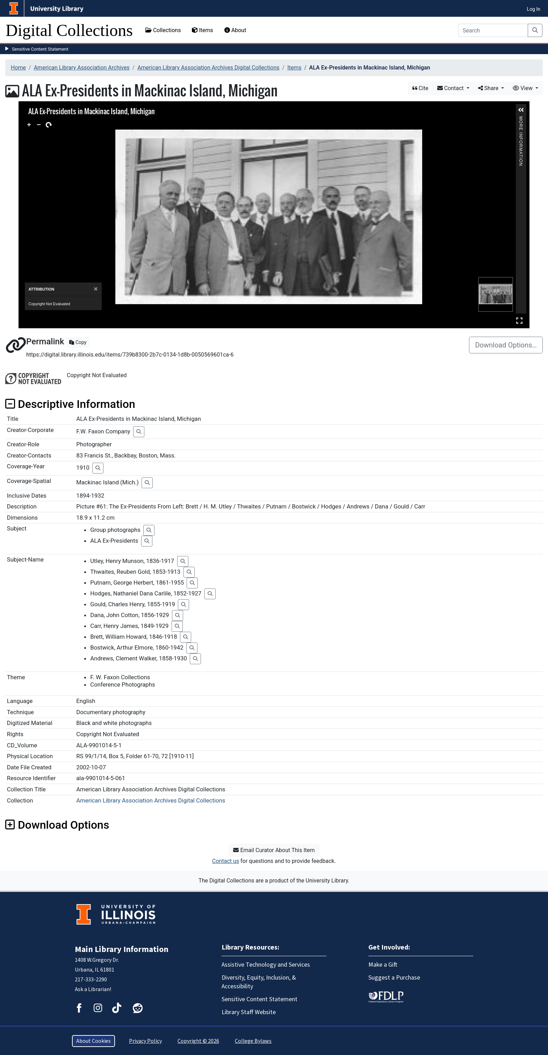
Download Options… (506, 345)
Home (18, 67)
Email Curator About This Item (274, 850)
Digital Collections (69, 30)
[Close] (95, 299)
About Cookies (93, 1041)
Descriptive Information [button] (70, 404)
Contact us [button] (225, 861)
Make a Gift (382, 964)
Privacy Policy (145, 1041)
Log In (533, 9)
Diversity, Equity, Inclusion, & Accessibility (259, 982)
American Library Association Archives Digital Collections (208, 67)
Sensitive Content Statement (40, 49)
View (523, 88)
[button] (521, 110)
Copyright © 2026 (198, 1041)
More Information (521, 119)
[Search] (493, 30)
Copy (77, 342)
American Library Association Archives (82, 67)
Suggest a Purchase (394, 977)
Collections (163, 30)
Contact (451, 88)
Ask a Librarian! (93, 989)
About (235, 30)
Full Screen (519, 320)
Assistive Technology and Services (266, 964)
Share (489, 88)
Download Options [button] (57, 824)
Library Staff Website (249, 1012)
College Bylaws (253, 1041)
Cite (420, 88)
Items (202, 30)
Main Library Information (121, 949)
